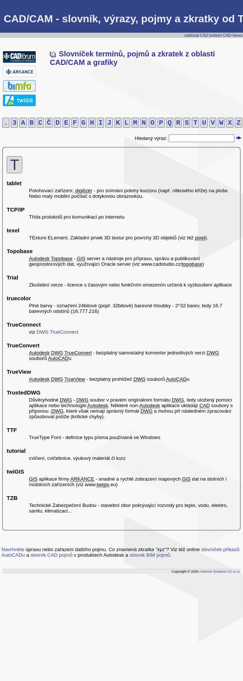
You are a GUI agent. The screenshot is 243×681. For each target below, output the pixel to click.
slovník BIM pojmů (150, 555)
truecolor (19, 298)
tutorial (16, 451)
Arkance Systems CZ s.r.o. (220, 571)
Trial (12, 277)
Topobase (20, 251)
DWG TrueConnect (57, 332)
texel (13, 230)
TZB (12, 498)
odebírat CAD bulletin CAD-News (213, 35)
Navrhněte (13, 549)
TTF (12, 430)
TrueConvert (23, 345)
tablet (14, 183)
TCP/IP (16, 209)
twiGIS (15, 471)
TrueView (19, 372)
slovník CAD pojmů (51, 555)
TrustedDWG (23, 392)
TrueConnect (24, 324)
